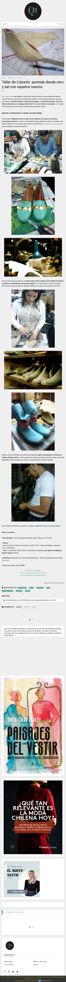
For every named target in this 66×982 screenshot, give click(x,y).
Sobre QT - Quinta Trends (39, 961)
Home (3, 78)
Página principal (8, 961)
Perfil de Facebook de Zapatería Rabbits (33, 575)
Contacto (35, 964)
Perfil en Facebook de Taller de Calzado (33, 573)
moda (19, 78)
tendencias (11, 78)
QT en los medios (9, 964)
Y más (50, 980)
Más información (45, 980)
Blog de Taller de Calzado (33, 570)
